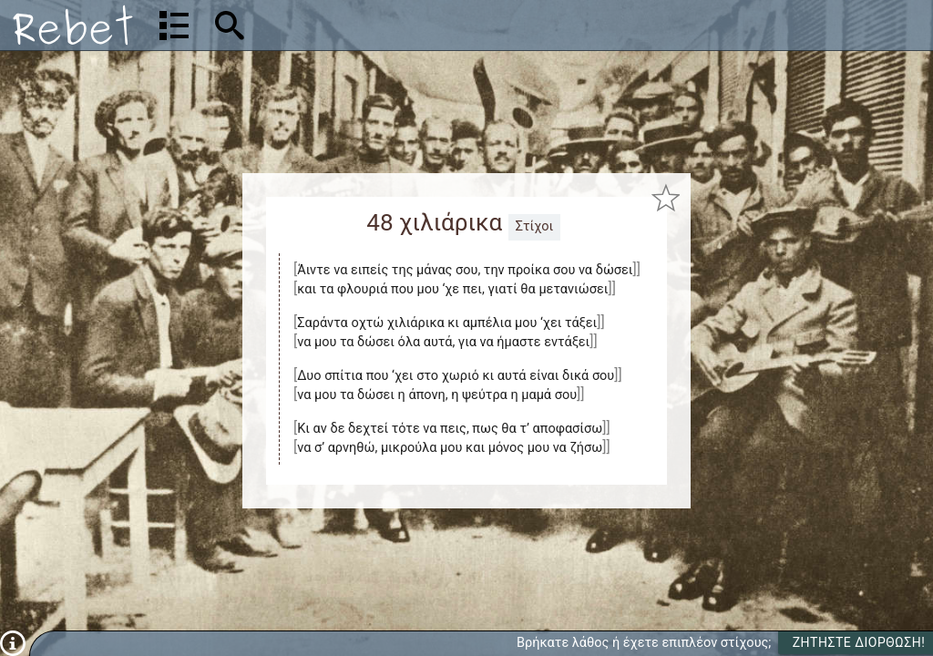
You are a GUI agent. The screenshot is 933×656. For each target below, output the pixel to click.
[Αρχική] (73, 25)
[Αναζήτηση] (346, 25)
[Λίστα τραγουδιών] (174, 25)
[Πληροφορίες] (13, 643)
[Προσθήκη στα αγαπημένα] (665, 198)
